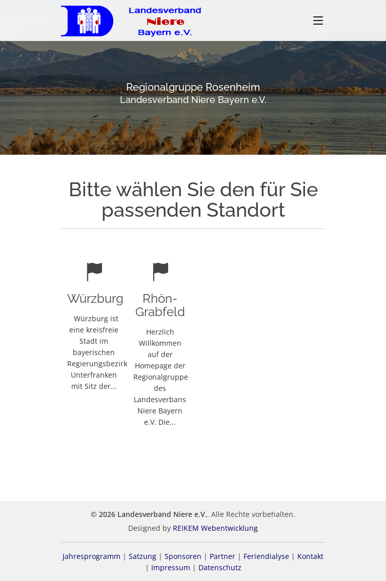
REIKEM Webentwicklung (215, 528)
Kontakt (310, 556)
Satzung (142, 556)
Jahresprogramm (91, 556)
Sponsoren (183, 556)
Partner (222, 556)
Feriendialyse (266, 556)
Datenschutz (219, 567)
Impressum (170, 567)
